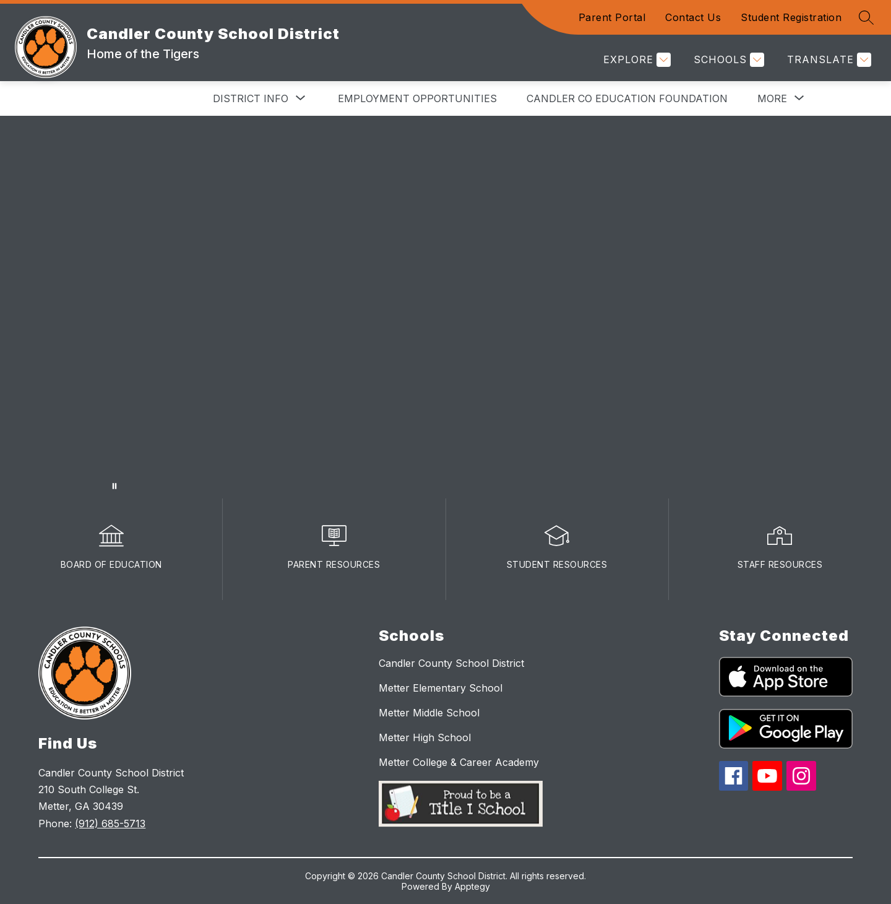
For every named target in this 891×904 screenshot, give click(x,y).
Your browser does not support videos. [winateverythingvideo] (445, 307)
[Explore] (635, 59)
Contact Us (693, 17)
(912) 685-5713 (110, 823)
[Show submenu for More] (772, 98)
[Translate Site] (827, 59)
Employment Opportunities (417, 98)
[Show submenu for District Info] (250, 98)
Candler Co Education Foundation (627, 98)
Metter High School (425, 737)
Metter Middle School (429, 712)
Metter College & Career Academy (459, 762)
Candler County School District (451, 663)
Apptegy (472, 886)
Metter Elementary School (440, 688)
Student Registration (791, 17)
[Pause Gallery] (114, 486)
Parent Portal (612, 17)
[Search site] (866, 17)
